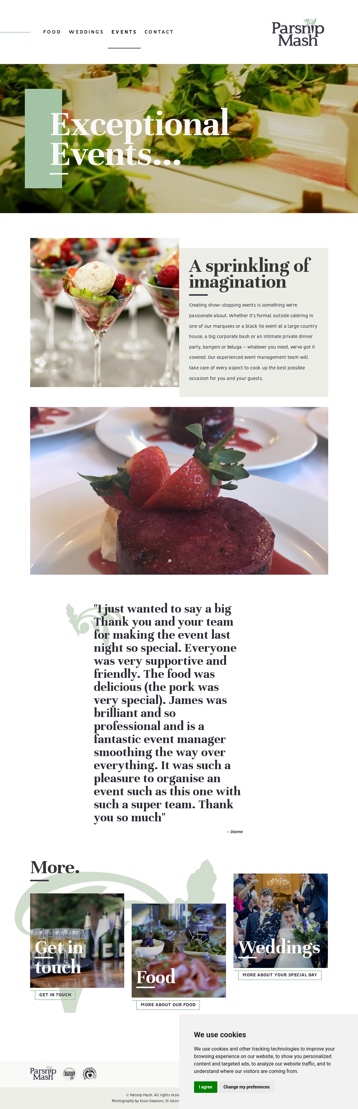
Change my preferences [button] (247, 1086)
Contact (159, 32)
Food (52, 32)
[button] (160, 560)
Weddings (86, 32)
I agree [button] (205, 1086)
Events (124, 32)
